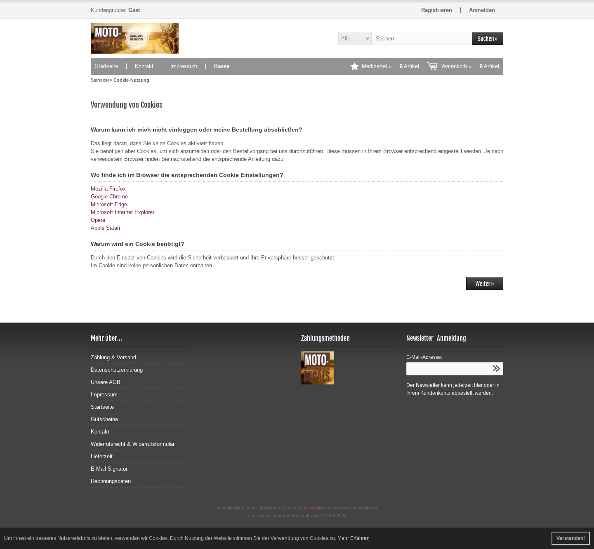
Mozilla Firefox (108, 189)
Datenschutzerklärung (117, 370)
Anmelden (482, 10)
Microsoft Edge (109, 204)
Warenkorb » (470, 66)
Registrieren (436, 10)
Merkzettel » (390, 66)
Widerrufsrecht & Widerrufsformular (132, 444)
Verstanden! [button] (570, 538)
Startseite (106, 66)
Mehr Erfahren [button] (353, 538)
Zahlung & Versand (113, 357)
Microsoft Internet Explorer (122, 212)
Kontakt (144, 66)
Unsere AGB (105, 382)
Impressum (183, 66)
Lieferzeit (102, 456)
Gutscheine (104, 419)
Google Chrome (109, 196)
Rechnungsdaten (111, 481)
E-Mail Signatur (109, 469)
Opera (98, 220)
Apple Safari (105, 228)
